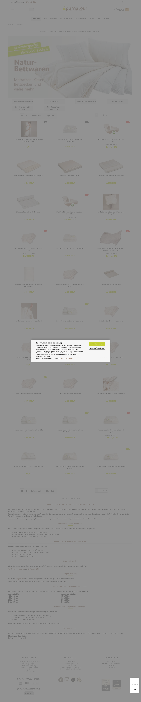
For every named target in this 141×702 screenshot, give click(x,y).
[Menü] (138, 679)
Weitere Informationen (97, 348)
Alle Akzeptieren (97, 344)
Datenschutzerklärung (67, 358)
